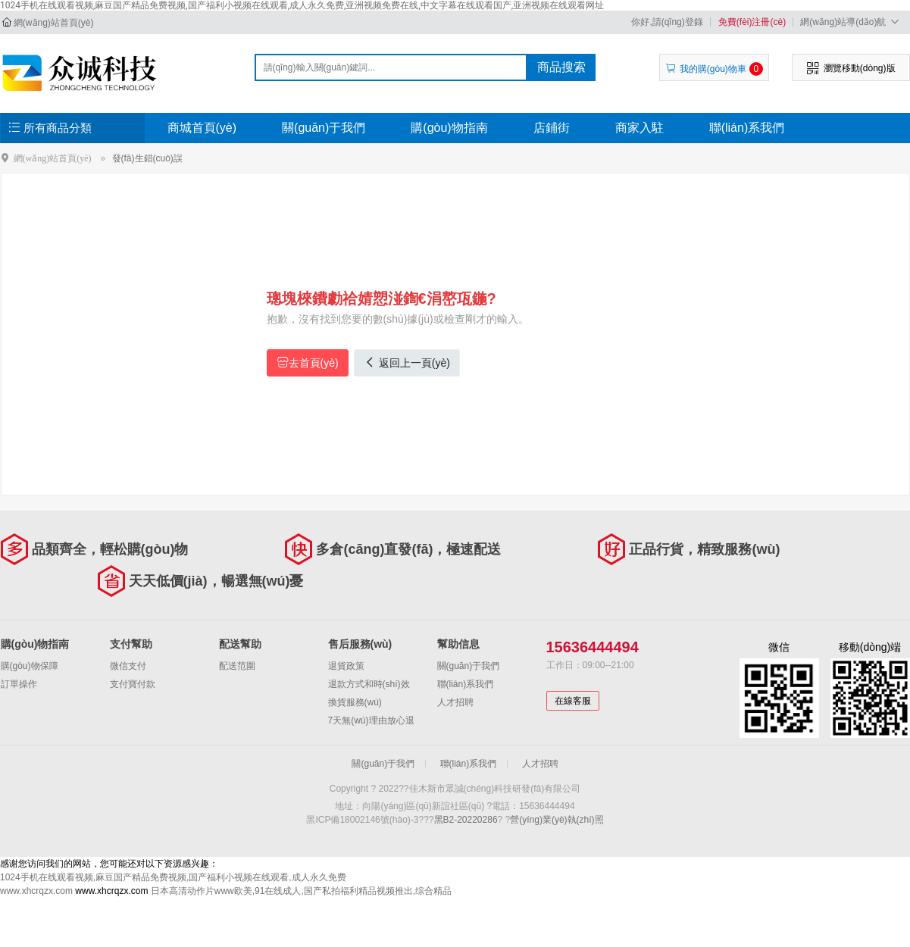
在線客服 (573, 700)
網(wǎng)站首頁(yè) (54, 22)
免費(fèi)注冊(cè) (752, 22)
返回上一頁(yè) (407, 362)
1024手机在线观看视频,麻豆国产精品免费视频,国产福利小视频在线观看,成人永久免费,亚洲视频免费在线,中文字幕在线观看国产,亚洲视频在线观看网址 (302, 5)
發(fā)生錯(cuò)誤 (147, 158)
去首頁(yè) (308, 362)
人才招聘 (455, 702)
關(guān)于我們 (323, 127)
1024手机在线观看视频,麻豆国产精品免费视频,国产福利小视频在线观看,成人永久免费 (173, 877)
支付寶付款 (132, 684)
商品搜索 (561, 67)
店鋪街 (551, 127)
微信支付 (128, 666)
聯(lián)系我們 (747, 127)
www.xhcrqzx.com (36, 891)
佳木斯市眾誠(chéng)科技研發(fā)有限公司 (81, 72)
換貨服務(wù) (355, 702)
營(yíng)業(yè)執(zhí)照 (556, 819)
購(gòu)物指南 (449, 127)
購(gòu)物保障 (29, 666)
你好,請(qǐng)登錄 (666, 22)
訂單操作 (19, 684)
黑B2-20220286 (466, 819)
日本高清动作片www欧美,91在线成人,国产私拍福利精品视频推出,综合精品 (301, 891)
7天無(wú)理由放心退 (371, 720)
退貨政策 (346, 666)
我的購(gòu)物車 (714, 69)
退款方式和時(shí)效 (369, 684)
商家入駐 (639, 127)
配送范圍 (237, 666)
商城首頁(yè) (202, 127)
